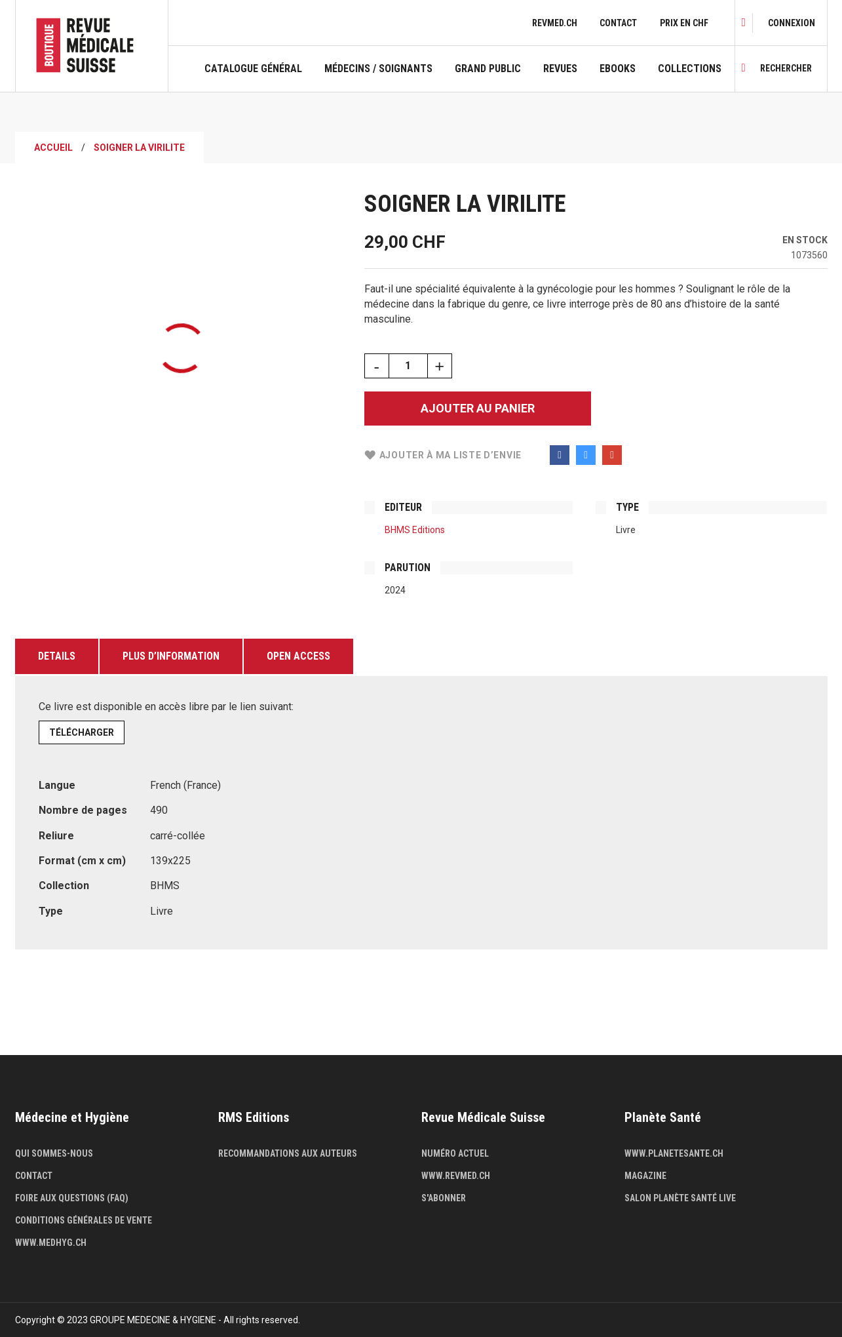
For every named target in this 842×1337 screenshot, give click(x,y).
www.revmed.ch (455, 1175)
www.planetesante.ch (673, 1153)
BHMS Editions (415, 530)
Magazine (645, 1175)
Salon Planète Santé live (680, 1198)
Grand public (488, 69)
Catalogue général (253, 69)
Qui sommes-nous (54, 1153)
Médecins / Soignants (378, 69)
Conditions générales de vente (83, 1220)
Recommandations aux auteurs (287, 1153)
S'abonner (443, 1198)
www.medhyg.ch (50, 1242)
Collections (689, 69)
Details (56, 656)
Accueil (53, 147)
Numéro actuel (455, 1153)
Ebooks (618, 69)
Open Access (298, 656)
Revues (560, 69)
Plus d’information (171, 656)
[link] (791, 23)
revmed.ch (554, 23)
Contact (618, 23)
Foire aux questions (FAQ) (71, 1198)
